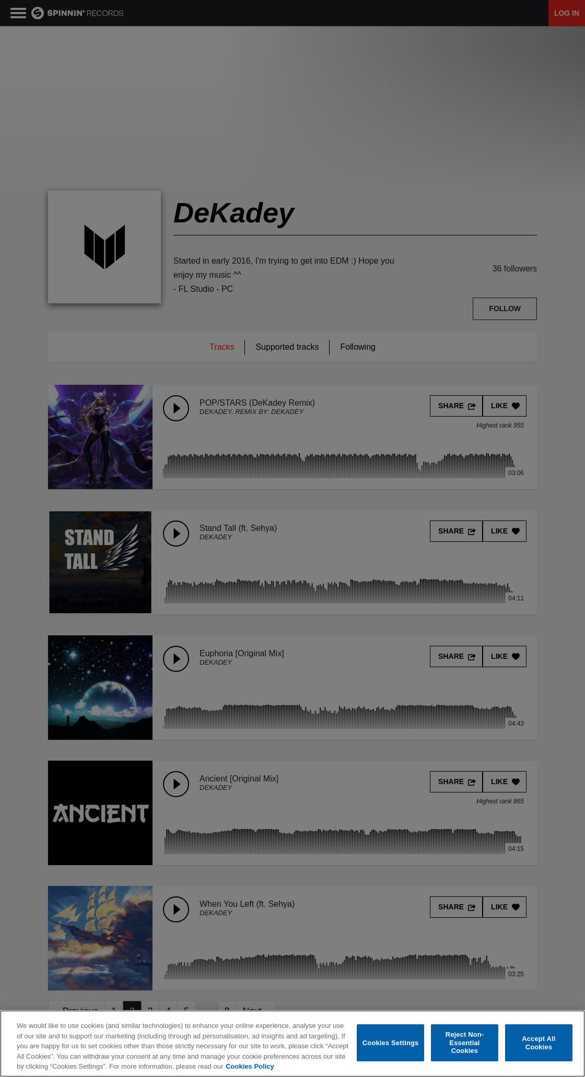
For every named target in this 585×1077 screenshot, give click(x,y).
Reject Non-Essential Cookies (465, 1043)
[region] (292, 1043)
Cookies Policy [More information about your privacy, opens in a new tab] (250, 1066)
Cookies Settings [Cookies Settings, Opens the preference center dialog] (390, 1043)
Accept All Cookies (538, 1043)
